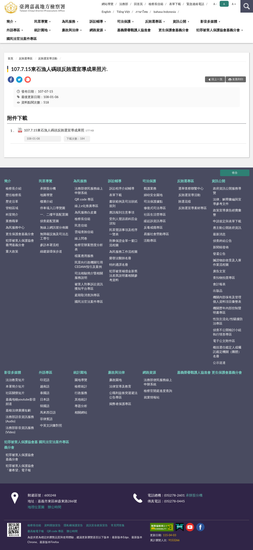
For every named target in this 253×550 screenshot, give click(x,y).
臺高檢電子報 (35, 531)
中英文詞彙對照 (51, 425)
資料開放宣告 (52, 525)
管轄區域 (12, 208)
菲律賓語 (46, 419)
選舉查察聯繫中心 (191, 188)
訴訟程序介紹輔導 (121, 188)
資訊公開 (179, 21)
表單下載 (175, 4)
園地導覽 (81, 380)
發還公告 (219, 253)
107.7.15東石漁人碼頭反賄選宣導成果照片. (59, 69)
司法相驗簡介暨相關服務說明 (89, 275)
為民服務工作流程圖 (123, 251)
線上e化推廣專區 (86, 206)
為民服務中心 (15, 227)
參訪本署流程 (49, 245)
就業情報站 (152, 397)
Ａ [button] (224, 4)
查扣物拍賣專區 (224, 277)
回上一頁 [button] (216, 79)
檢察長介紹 (13, 188)
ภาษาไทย (142, 11)
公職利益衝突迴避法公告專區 (123, 395)
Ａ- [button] (215, 4)
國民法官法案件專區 (21, 39)
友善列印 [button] (237, 79)
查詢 (246, 6)
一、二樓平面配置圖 (54, 214)
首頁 (10, 58)
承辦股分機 (48, 188)
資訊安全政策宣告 (97, 525)
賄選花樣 (184, 201)
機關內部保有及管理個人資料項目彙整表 (227, 299)
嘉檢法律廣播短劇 (18, 410)
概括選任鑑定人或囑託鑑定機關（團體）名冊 (227, 351)
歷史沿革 (12, 201)
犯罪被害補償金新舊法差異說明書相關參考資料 (123, 275)
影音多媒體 (208, 21)
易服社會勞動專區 (156, 234)
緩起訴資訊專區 (155, 221)
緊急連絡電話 (195, 4)
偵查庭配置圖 (49, 221)
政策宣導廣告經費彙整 (227, 212)
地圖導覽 (46, 195)
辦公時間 (54, 507)
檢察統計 (81, 386)
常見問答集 (118, 525)
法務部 (123, 4)
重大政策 (12, 251)
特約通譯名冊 (118, 264)
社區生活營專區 (155, 214)
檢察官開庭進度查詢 (158, 391)
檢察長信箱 (156, 4)
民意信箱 (81, 225)
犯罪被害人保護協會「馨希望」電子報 (20, 468)
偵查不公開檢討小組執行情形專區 (227, 332)
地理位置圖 (36, 507)
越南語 (44, 386)
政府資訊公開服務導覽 (227, 190)
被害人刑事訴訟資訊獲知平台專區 (89, 286)
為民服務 (68, 21)
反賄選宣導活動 (47, 58)
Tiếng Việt (123, 11)
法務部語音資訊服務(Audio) (20, 419)
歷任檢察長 (13, 195)
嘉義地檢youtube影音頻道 (21, 401)
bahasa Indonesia (165, 11)
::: (3, 3)
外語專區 (13, 30)
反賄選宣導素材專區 (192, 208)
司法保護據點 (153, 201)
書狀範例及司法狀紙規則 (123, 203)
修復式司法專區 (155, 208)
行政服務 (81, 393)
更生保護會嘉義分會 (173, 30)
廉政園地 (115, 380)
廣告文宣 (219, 271)
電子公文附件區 (224, 341)
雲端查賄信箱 (84, 232)
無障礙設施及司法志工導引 (54, 236)
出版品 (217, 290)
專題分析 (81, 406)
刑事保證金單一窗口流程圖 (123, 243)
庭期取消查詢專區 (87, 295)
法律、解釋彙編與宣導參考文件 (227, 201)
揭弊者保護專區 (120, 404)
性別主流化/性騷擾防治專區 (228, 321)
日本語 (44, 399)
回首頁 (138, 4)
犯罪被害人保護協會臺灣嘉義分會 (20, 242)
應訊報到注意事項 (121, 212)
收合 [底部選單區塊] (234, 172)
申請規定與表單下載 (227, 221)
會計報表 (219, 284)
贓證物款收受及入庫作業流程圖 (227, 262)
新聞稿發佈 (221, 247)
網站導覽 (107, 4)
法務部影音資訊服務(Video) (20, 430)
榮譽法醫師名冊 (120, 258)
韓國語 (44, 406)
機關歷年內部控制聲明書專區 (227, 310)
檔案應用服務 (84, 256)
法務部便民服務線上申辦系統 (89, 190)
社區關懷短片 (15, 393)
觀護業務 (150, 188)
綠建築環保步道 (51, 251)
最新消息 (219, 234)
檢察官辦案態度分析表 (89, 247)
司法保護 (124, 21)
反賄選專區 (153, 21)
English (106, 11)
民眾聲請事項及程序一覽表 (123, 232)
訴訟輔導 (96, 21)
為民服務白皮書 (86, 212)
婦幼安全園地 (153, 195)
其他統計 (81, 399)
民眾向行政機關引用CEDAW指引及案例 (89, 264)
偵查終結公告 (222, 240)
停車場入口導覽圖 (52, 208)
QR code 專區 (84, 199)
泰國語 (44, 393)
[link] (11, 80)
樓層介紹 (46, 201)
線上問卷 (81, 238)
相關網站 (81, 412)
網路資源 (96, 30)
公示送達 (219, 362)
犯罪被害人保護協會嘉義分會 (218, 30)
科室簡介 (12, 214)
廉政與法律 (70, 30)
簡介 (9, 21)
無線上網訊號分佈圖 (54, 227)
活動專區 (150, 240)
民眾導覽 (41, 21)
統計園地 (41, 30)
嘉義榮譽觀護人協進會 (134, 30)
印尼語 (44, 380)
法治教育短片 (15, 380)
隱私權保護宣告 (73, 525)
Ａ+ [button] (233, 4)
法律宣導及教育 (120, 386)
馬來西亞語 (48, 412)
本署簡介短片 (15, 386)
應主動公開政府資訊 (227, 227)
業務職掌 (12, 221)
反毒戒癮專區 (153, 227)
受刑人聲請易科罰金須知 (123, 221)
